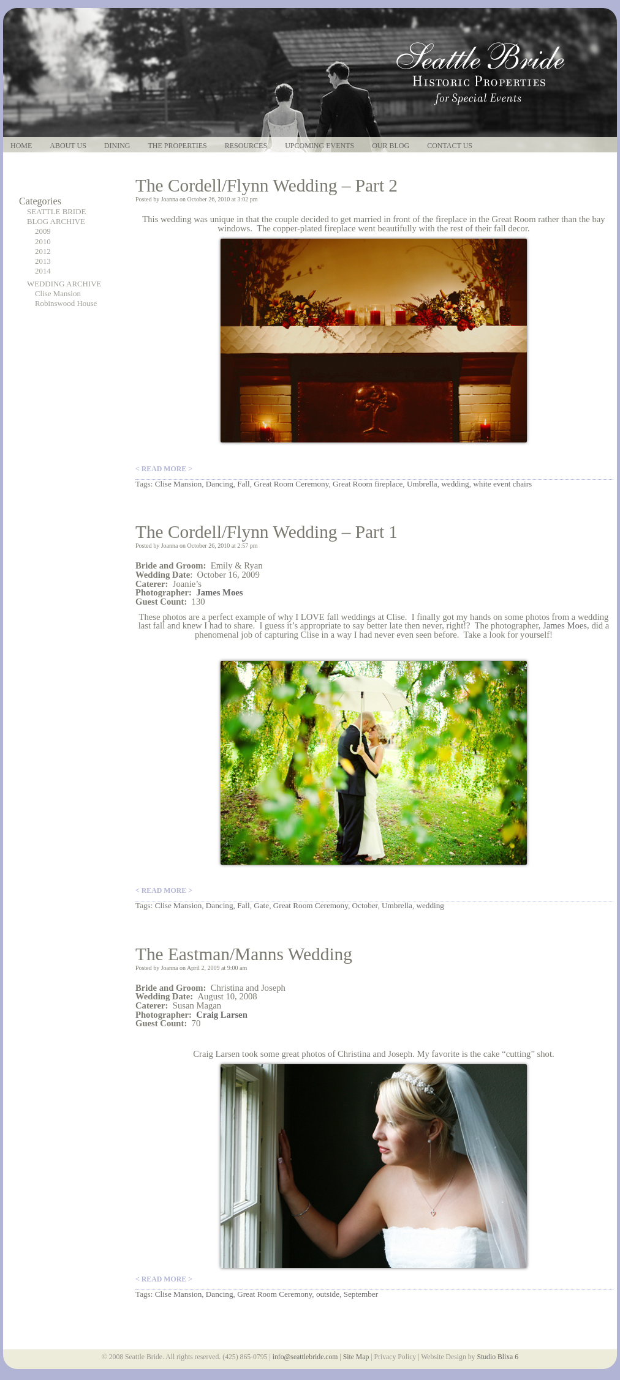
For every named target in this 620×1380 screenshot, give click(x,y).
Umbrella (422, 483)
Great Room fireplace (368, 483)
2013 (43, 261)
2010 (43, 241)
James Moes (565, 625)
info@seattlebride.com (305, 1357)
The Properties (177, 146)
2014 (43, 271)
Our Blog (390, 146)
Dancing (219, 483)
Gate (261, 905)
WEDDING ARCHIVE (64, 284)
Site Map (356, 1357)
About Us (68, 146)
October (365, 905)
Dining (117, 146)
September (361, 1294)
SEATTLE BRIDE (56, 211)
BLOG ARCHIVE (56, 221)
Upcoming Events (319, 146)
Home (21, 146)
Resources (246, 146)
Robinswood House (66, 303)
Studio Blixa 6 (497, 1357)
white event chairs (502, 483)
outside (327, 1294)
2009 (43, 231)
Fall (243, 483)
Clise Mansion (58, 293)
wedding (455, 483)
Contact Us (449, 146)
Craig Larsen (221, 1015)
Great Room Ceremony (291, 483)
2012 (43, 251)
